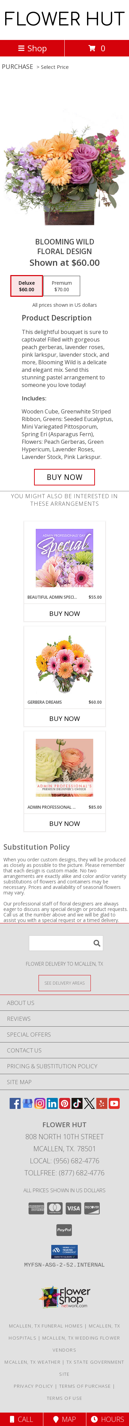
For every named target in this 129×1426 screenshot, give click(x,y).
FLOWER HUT (64, 20)
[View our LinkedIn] (52, 1107)
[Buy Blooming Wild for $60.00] (64, 477)
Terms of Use (65, 1398)
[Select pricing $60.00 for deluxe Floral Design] (26, 286)
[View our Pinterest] (64, 1107)
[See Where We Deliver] (65, 982)
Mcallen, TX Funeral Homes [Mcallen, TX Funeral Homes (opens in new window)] (46, 1326)
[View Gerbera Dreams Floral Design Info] (64, 663)
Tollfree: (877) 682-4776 (64, 1172)
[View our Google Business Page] (27, 1107)
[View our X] (89, 1107)
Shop (32, 48)
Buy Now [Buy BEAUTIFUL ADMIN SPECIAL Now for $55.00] (64, 613)
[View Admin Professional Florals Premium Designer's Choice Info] (64, 768)
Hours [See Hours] (107, 1419)
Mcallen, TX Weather (32, 1362)
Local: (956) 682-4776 (64, 1160)
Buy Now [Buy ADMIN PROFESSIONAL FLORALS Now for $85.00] (64, 823)
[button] (64, 1252)
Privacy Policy (33, 1386)
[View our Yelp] (101, 1107)
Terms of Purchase (85, 1386)
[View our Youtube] (114, 1107)
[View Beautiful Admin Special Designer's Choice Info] (64, 558)
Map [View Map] (64, 1419)
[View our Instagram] (39, 1107)
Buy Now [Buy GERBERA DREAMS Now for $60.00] (64, 718)
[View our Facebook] (15, 1107)
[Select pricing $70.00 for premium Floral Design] (62, 286)
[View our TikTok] (77, 1107)
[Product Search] (66, 943)
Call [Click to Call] (21, 1419)
